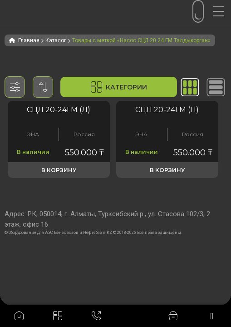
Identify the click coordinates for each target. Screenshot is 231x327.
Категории (119, 87)
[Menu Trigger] (222, 11)
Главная (28, 40)
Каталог (55, 40)
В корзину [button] (58, 170)
